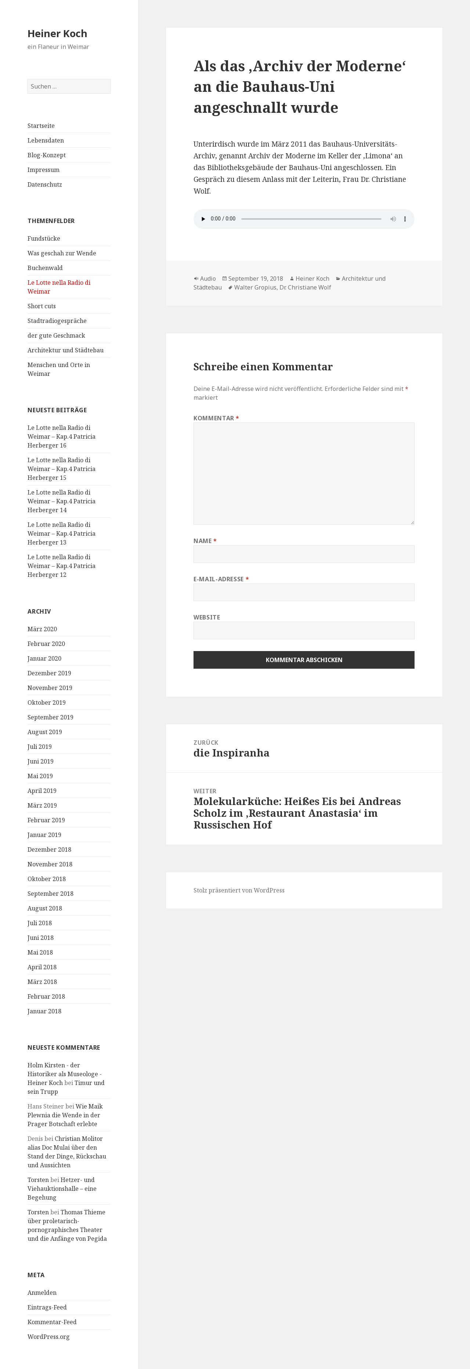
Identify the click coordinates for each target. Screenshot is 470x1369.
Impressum (43, 170)
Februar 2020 (46, 644)
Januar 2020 (44, 658)
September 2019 (50, 717)
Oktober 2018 (47, 879)
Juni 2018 (41, 938)
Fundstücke (44, 238)
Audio (208, 278)
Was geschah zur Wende (62, 253)
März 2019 (42, 805)
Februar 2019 (46, 820)
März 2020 (42, 629)
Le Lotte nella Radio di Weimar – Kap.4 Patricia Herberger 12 (61, 566)
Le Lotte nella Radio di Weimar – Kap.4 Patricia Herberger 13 (61, 533)
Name (205, 541)
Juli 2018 (40, 923)
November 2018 (50, 864)
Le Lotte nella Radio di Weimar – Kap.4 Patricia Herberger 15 (61, 469)
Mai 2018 (40, 952)
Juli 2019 (40, 747)
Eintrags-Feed (47, 1307)
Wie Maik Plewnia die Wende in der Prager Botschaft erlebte (65, 1115)
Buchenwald (45, 268)
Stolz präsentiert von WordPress (239, 890)
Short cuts (42, 306)
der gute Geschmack (56, 335)
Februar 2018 (46, 996)
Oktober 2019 (47, 702)
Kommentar (216, 418)
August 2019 (45, 732)
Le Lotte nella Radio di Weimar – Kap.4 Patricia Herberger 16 (61, 436)
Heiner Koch (57, 33)
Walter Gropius (255, 287)
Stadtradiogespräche (57, 321)
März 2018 (42, 982)
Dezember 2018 (49, 849)
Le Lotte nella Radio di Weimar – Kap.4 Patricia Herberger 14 (61, 501)
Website (207, 617)
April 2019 (42, 791)
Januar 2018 (44, 1011)
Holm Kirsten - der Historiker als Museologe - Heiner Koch (65, 1074)
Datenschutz (45, 184)
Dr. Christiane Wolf (305, 287)
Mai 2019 (40, 776)
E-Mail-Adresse (221, 579)
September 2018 (50, 894)
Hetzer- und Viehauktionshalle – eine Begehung (62, 1188)
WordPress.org (49, 1337)
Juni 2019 (41, 761)
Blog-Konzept (47, 155)
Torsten (38, 1180)
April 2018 (42, 967)
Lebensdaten (46, 140)
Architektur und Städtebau (66, 350)
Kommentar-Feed (52, 1322)
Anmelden (42, 1293)
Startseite (41, 126)
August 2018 (45, 908)
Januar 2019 (44, 835)
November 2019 (50, 688)
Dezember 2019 (49, 673)
